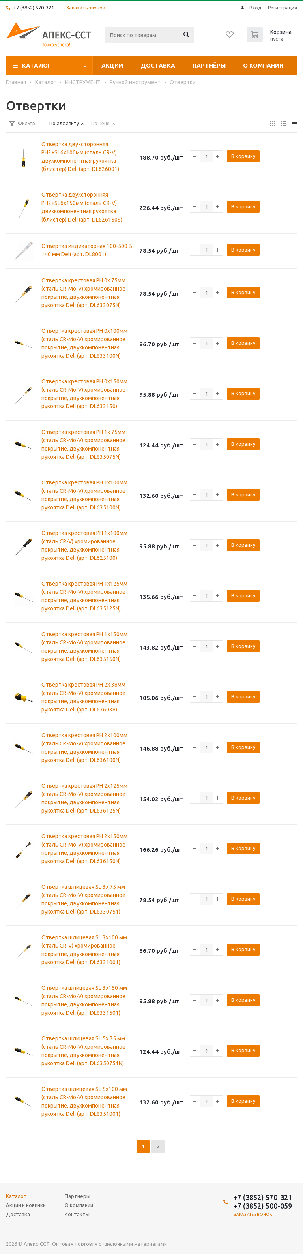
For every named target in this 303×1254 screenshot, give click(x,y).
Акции (112, 65)
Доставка (157, 65)
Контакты (77, 1214)
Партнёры (209, 65)
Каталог (36, 65)
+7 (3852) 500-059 (263, 1206)
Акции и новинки (26, 1205)
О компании (263, 65)
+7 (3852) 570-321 (33, 7)
